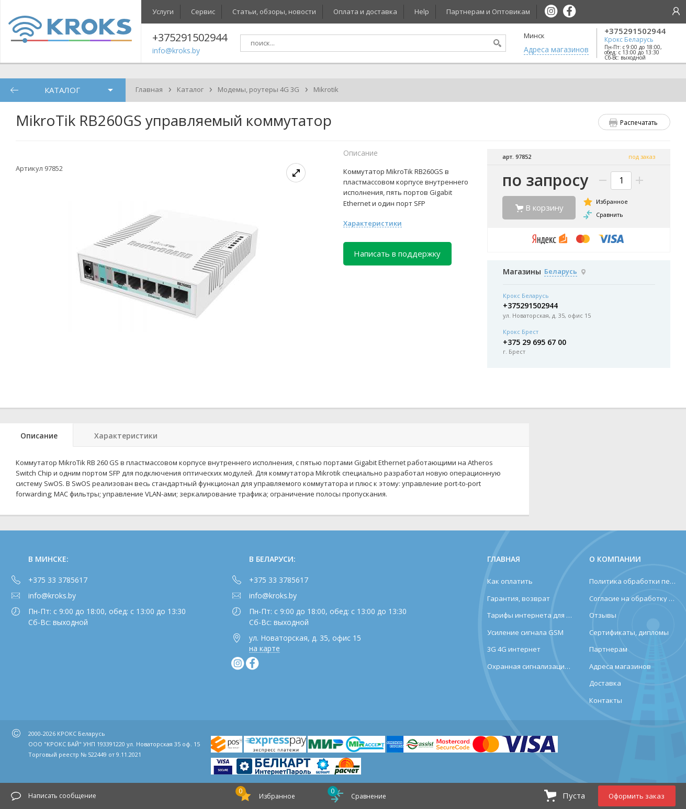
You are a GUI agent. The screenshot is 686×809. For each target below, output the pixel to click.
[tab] (36, 435)
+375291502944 (635, 31)
